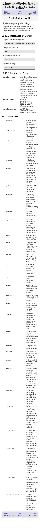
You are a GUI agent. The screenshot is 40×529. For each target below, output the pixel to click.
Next (34, 12)
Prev (5, 12)
